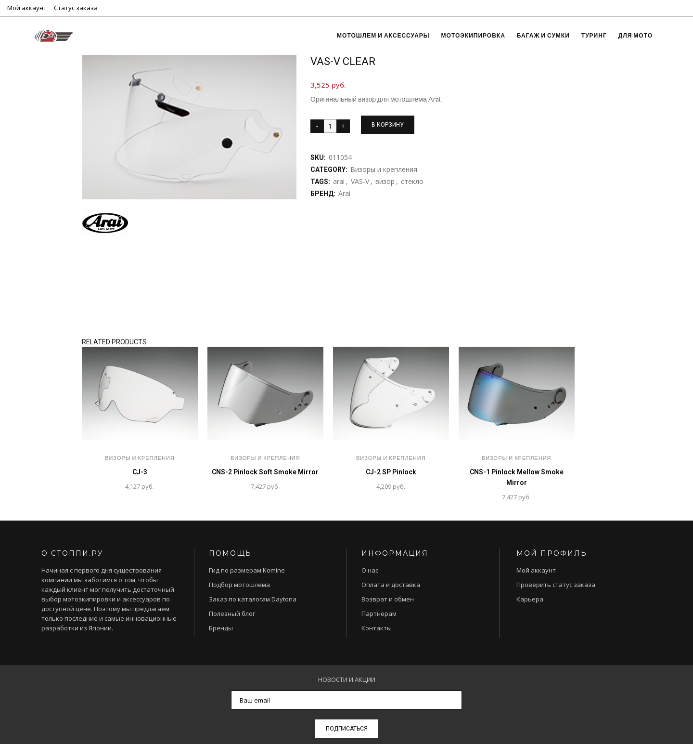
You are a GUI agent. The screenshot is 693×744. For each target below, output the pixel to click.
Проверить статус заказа (555, 584)
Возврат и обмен (387, 599)
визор (385, 181)
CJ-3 (139, 472)
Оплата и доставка (390, 584)
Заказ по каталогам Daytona (252, 599)
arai (339, 181)
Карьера (529, 599)
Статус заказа (76, 7)
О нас (369, 570)
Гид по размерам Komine (247, 570)
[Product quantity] (330, 126)
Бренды (221, 628)
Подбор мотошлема (239, 584)
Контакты (376, 628)
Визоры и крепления (383, 169)
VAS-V (360, 181)
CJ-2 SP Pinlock (391, 472)
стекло (412, 181)
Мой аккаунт (27, 7)
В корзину (388, 124)
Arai (344, 193)
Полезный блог (232, 613)
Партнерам (379, 613)
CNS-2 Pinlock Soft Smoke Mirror (265, 472)
